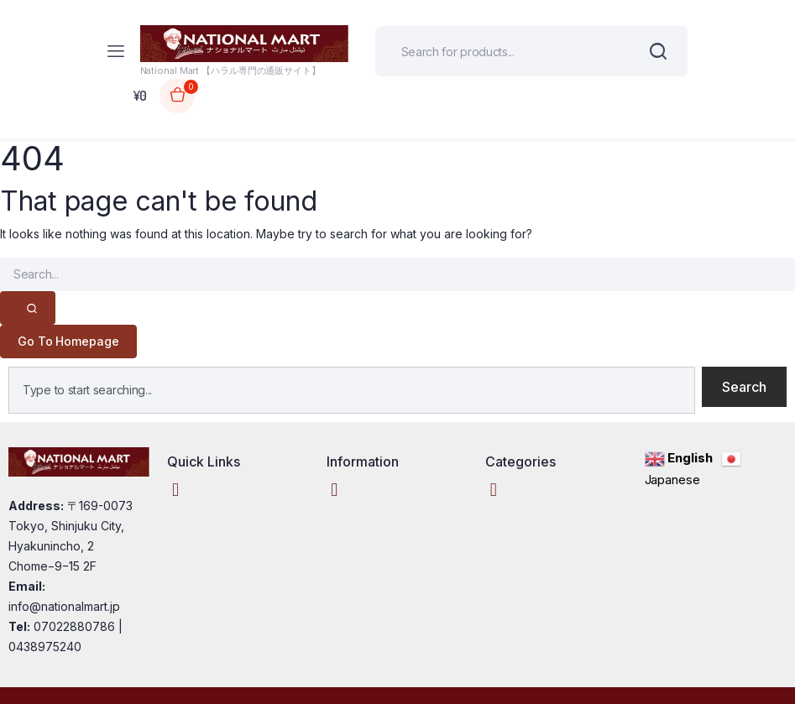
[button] (175, 490)
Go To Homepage (68, 341)
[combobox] (351, 390)
